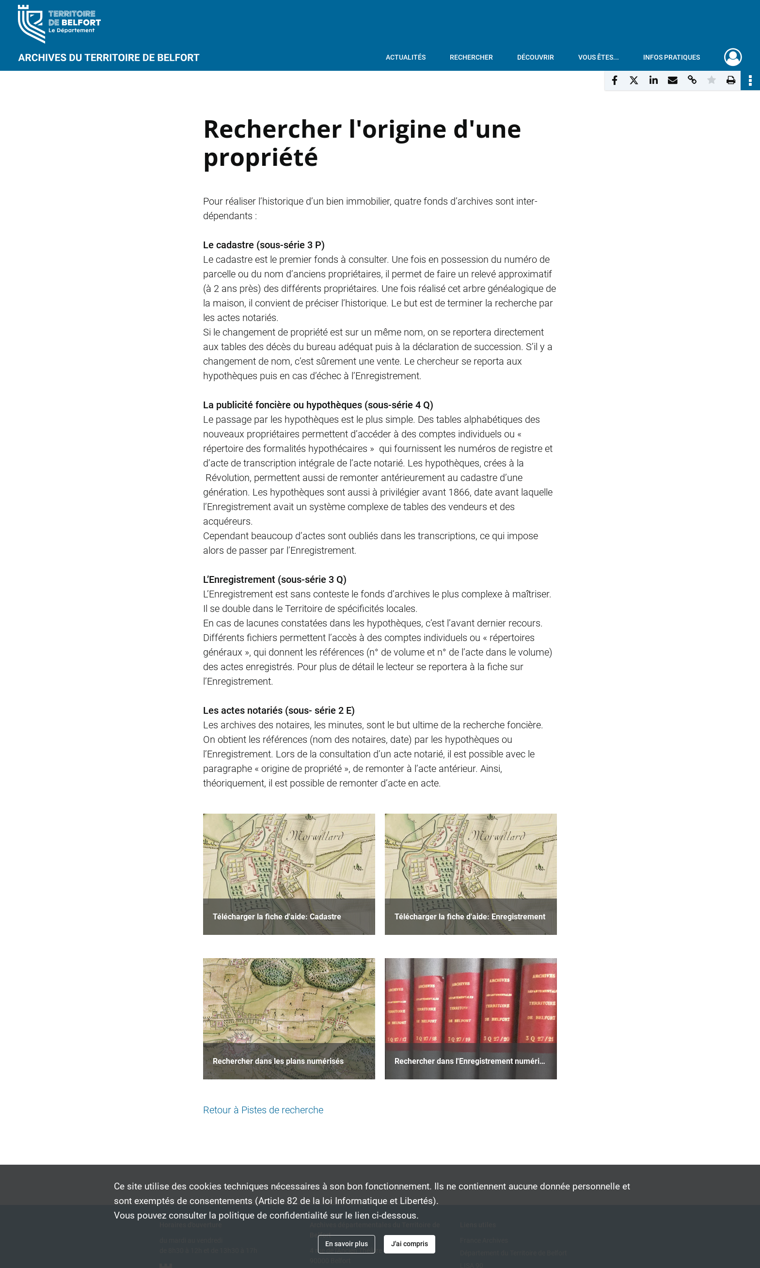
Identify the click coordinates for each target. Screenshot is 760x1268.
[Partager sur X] (634, 80)
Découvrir (535, 57)
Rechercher (471, 57)
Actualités (406, 57)
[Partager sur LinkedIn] (653, 80)
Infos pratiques (671, 57)
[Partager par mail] (672, 80)
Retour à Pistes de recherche (263, 1110)
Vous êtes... (598, 57)
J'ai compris (409, 1244)
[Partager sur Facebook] (614, 80)
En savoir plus (346, 1244)
